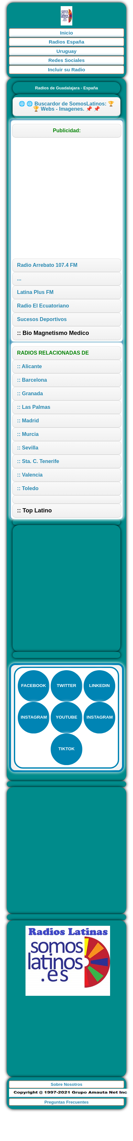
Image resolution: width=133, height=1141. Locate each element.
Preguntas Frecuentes (66, 1102)
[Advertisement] (61, 197)
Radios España (66, 42)
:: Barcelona (32, 380)
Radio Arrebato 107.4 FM (47, 265)
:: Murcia (28, 434)
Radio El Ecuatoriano (43, 305)
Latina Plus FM (35, 292)
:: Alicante (29, 366)
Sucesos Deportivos (42, 319)
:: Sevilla (27, 447)
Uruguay (66, 51)
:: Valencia (30, 475)
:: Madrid (28, 420)
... (19, 278)
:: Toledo (27, 488)
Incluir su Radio (66, 69)
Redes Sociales (66, 60)
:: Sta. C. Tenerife (38, 461)
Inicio (66, 32)
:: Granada (30, 393)
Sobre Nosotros (66, 1084)
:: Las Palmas (33, 407)
